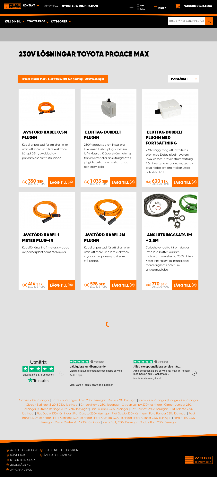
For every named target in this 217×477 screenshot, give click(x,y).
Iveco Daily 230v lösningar (120, 422)
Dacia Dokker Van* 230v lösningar (77, 422)
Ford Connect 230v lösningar (72, 418)
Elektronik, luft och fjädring (65, 79)
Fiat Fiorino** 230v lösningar (149, 409)
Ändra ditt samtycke (59, 454)
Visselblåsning (20, 464)
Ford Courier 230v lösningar (152, 418)
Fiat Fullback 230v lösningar (109, 409)
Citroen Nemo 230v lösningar (100, 404)
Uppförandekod (21, 469)
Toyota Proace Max (34, 79)
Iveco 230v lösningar (152, 400)
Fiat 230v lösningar (64, 400)
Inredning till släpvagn (61, 450)
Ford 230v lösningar (92, 400)
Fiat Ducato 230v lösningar (91, 413)
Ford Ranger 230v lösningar (168, 413)
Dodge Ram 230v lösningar (158, 422)
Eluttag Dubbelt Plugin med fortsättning (164, 137)
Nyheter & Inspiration (80, 6)
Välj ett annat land (24, 450)
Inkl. (142, 5)
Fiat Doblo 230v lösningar (54, 413)
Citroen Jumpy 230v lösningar (142, 404)
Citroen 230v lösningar (34, 400)
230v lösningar (94, 79)
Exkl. (142, 9)
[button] (183, 78)
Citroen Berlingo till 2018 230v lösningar (52, 404)
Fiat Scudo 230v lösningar (129, 413)
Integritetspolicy (22, 459)
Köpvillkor (17, 454)
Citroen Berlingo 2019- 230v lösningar (63, 409)
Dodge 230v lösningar (183, 400)
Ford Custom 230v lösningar (113, 418)
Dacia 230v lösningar (122, 400)
